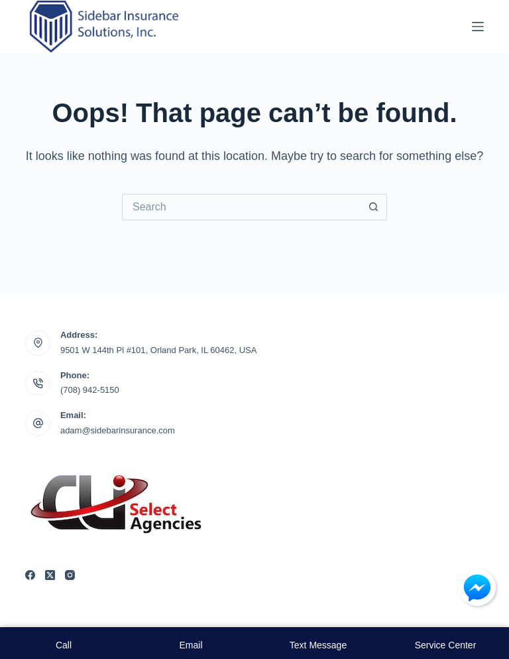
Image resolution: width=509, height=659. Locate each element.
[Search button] (374, 207)
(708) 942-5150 (89, 390)
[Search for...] (241, 207)
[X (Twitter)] (50, 575)
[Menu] (478, 27)
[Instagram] (70, 575)
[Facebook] (30, 575)
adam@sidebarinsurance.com (117, 430)
